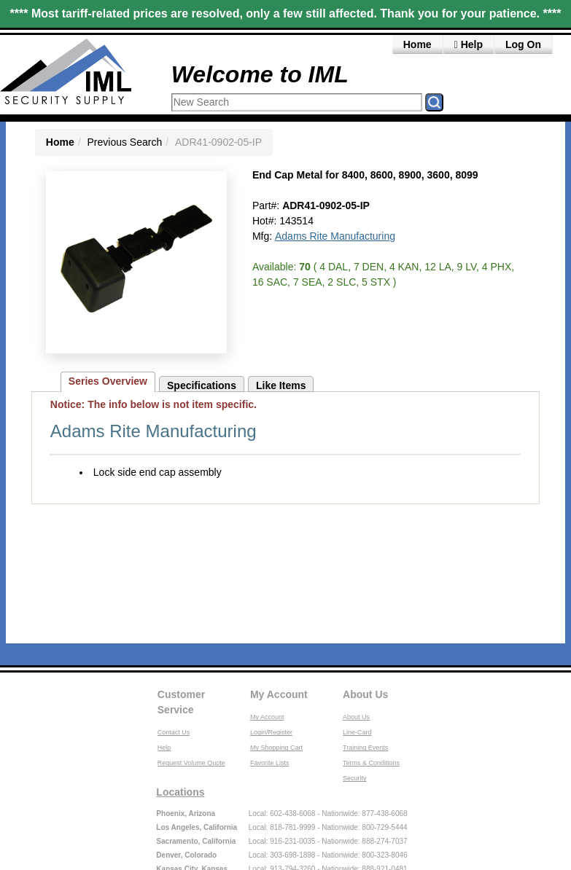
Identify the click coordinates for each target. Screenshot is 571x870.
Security (355, 778)
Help (468, 44)
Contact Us (174, 732)
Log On (523, 44)
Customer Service (181, 702)
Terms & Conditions (371, 763)
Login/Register (271, 732)
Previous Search (125, 142)
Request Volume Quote (191, 763)
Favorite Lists (270, 763)
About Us (365, 694)
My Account (279, 694)
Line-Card (357, 732)
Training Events (365, 747)
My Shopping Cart (276, 747)
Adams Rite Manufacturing (335, 236)
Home (417, 44)
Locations (180, 792)
